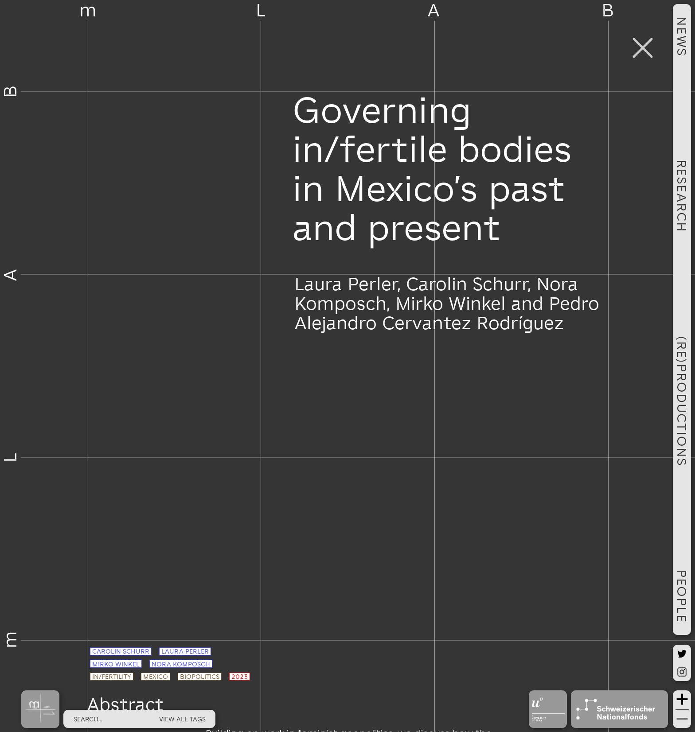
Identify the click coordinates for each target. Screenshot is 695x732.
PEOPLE (682, 596)
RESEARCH (682, 196)
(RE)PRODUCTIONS (682, 401)
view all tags (182, 719)
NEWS (682, 36)
